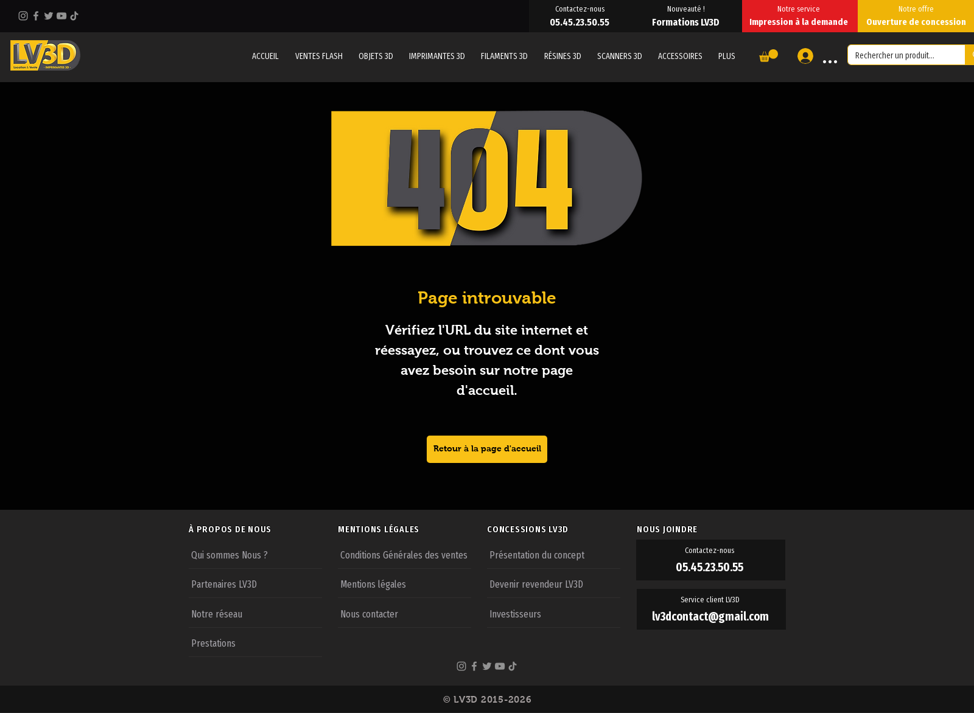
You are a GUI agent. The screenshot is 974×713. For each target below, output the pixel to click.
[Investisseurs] (553, 613)
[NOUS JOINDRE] (711, 529)
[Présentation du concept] (553, 554)
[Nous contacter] (404, 613)
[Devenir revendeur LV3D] (553, 583)
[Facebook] (36, 16)
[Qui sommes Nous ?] (255, 554)
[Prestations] (255, 642)
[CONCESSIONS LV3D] (561, 529)
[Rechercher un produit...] (897, 56)
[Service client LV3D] (711, 600)
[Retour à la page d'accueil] (487, 449)
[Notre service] (800, 8)
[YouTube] (61, 16)
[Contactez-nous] (580, 8)
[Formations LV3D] (687, 22)
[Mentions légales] (404, 583)
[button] (726, 56)
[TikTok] (74, 16)
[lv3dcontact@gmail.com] (711, 616)
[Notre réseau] (255, 613)
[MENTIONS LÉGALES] (412, 529)
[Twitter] (49, 16)
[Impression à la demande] (800, 22)
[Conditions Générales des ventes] (404, 554)
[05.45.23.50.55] (580, 22)
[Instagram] (23, 16)
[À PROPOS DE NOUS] (263, 529)
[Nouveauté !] (687, 8)
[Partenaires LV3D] (255, 583)
